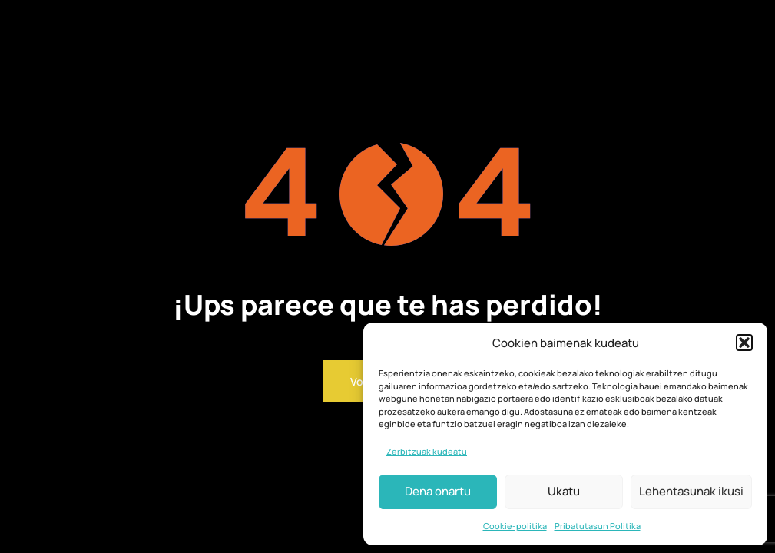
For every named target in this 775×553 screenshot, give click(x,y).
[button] (744, 342)
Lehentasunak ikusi (691, 491)
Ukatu (564, 491)
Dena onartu (438, 491)
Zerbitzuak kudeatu (426, 451)
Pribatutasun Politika (598, 525)
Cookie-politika (515, 525)
